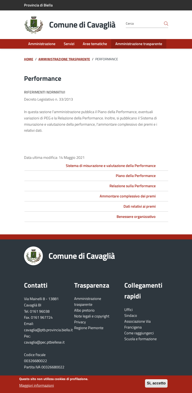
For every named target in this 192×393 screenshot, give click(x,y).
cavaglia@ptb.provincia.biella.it (48, 330)
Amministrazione (41, 44)
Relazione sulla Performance (132, 186)
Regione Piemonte (88, 328)
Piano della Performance (136, 175)
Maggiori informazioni (36, 387)
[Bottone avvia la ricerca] (166, 23)
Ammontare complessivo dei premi (128, 196)
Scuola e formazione (140, 339)
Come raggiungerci (139, 333)
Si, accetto (156, 385)
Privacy (80, 322)
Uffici (128, 309)
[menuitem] (42, 44)
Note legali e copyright (91, 316)
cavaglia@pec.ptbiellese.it (44, 342)
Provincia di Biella (38, 5)
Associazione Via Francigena (137, 324)
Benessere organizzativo (136, 216)
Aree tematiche (95, 44)
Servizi (69, 44)
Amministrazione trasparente (138, 44)
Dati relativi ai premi (139, 206)
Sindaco (130, 315)
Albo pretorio (84, 310)
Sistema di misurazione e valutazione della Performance (111, 165)
